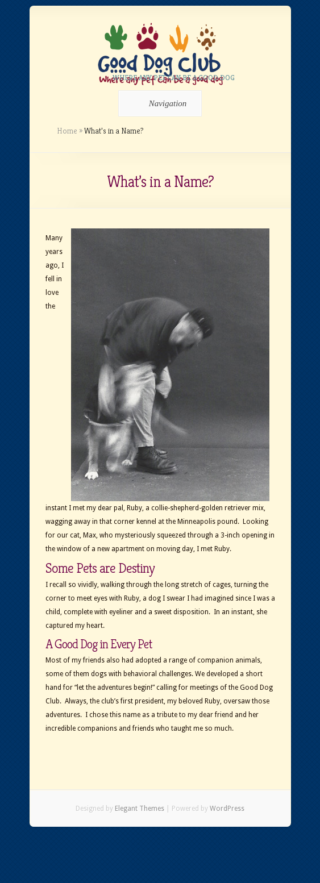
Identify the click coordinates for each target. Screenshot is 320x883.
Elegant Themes (139, 809)
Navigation (158, 103)
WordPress (227, 809)
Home (67, 131)
